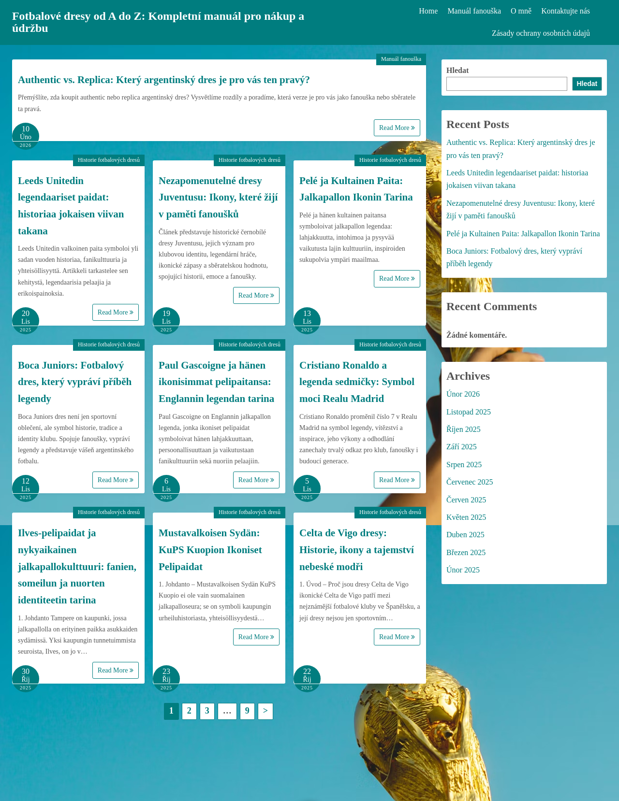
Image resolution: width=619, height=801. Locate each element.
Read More (397, 127)
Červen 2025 (466, 500)
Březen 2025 (466, 552)
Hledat (457, 70)
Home (428, 11)
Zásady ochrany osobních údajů (541, 33)
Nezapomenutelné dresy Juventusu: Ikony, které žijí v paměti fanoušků (218, 197)
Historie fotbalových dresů (109, 160)
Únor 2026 (463, 394)
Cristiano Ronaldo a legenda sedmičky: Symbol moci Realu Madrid (356, 381)
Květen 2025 (466, 517)
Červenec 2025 (469, 482)
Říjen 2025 (463, 429)
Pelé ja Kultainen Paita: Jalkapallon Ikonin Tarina (523, 233)
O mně (521, 11)
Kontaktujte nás (565, 11)
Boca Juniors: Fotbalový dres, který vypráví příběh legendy (75, 381)
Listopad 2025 (468, 412)
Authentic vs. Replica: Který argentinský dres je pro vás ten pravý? (164, 80)
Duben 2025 (465, 534)
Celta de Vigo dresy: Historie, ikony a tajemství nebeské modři (356, 549)
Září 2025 (461, 447)
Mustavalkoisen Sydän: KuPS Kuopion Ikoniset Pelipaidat (210, 549)
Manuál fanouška (474, 11)
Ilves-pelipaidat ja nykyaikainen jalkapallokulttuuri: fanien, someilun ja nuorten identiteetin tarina (77, 566)
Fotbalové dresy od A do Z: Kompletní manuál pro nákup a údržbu (158, 22)
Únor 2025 (463, 570)
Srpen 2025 (464, 464)
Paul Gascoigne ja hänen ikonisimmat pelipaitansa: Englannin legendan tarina (216, 381)
